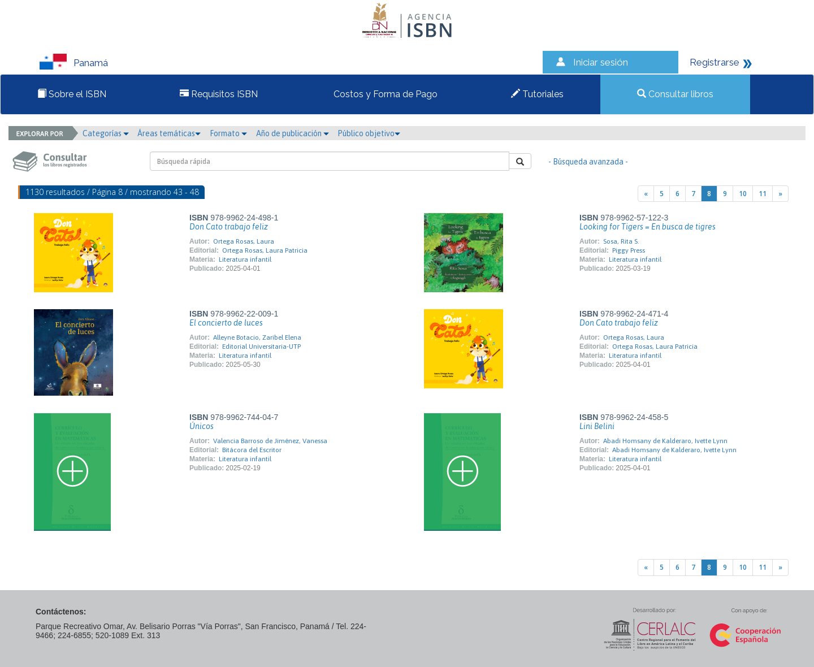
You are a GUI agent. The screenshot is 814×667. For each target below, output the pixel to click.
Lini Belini (596, 426)
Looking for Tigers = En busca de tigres (647, 226)
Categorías (106, 133)
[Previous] (646, 193)
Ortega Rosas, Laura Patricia (265, 250)
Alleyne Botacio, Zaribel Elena (257, 337)
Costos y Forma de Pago (384, 94)
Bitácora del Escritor (252, 450)
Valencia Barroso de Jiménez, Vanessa (270, 441)
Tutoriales (537, 94)
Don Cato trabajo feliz (228, 226)
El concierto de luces (226, 322)
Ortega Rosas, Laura (243, 241)
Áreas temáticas (169, 133)
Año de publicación (292, 133)
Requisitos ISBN (219, 94)
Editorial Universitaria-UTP (261, 346)
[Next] (780, 193)
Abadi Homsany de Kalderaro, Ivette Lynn (665, 441)
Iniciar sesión (600, 62)
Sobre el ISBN (71, 94)
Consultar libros (675, 94)
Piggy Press (628, 250)
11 (763, 193)
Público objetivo (368, 133)
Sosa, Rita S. (621, 241)
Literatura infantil (245, 259)
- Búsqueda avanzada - (588, 161)
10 (743, 193)
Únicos (201, 426)
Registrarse (714, 62)
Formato (228, 133)
